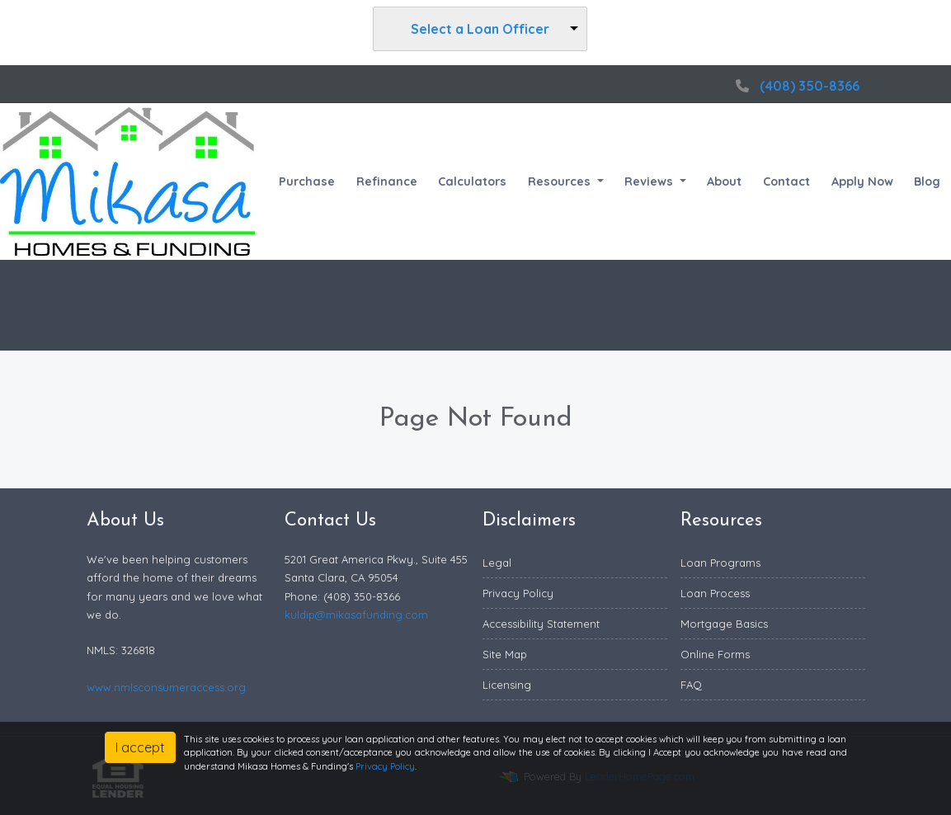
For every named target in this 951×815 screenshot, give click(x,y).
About (724, 181)
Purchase (307, 181)
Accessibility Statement (541, 623)
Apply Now (862, 181)
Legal (497, 562)
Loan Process (715, 593)
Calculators (472, 181)
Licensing (507, 684)
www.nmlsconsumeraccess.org (166, 687)
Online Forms (715, 654)
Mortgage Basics (724, 623)
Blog (927, 181)
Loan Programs (720, 562)
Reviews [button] (650, 181)
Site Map (505, 654)
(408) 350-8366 (795, 86)
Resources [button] (561, 181)
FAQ (691, 684)
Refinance (386, 181)
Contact (786, 181)
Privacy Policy (518, 593)
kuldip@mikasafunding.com (356, 614)
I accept (140, 747)
